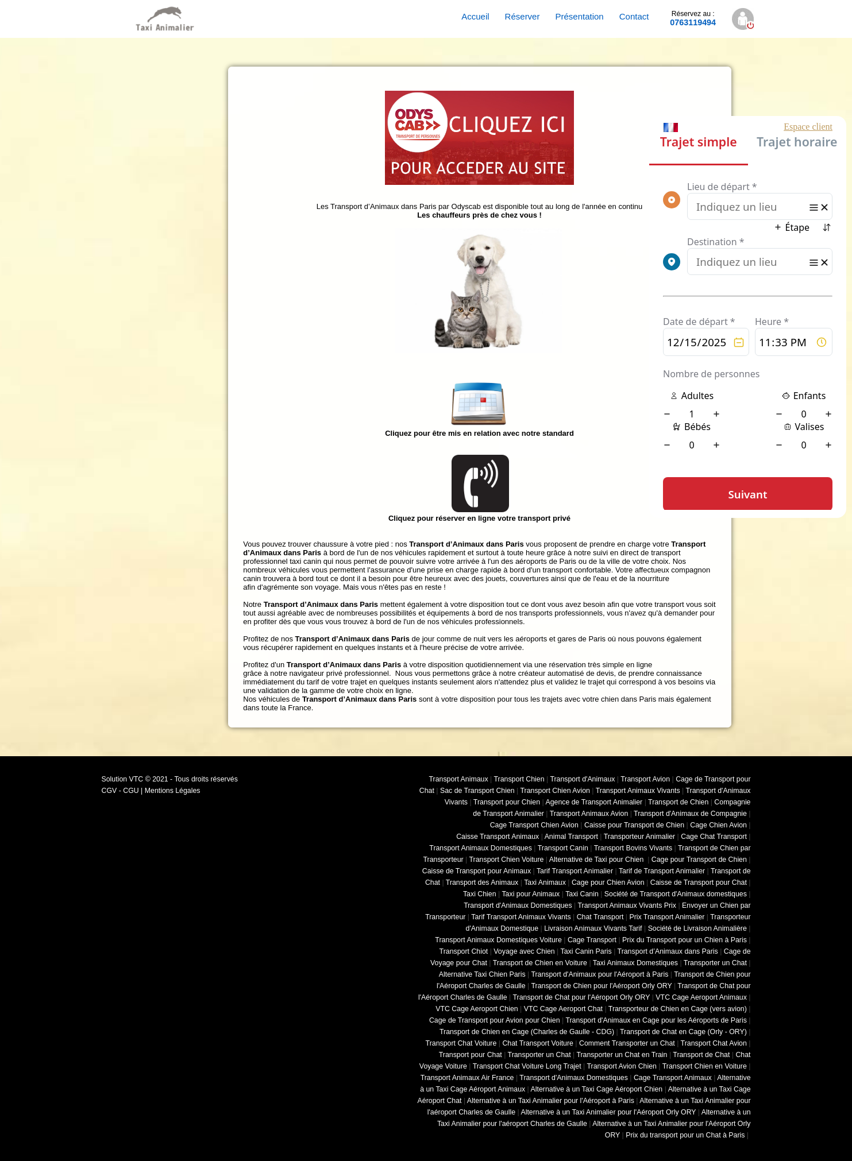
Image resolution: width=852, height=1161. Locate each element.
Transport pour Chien (506, 802)
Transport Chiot (464, 951)
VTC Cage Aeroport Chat (563, 1009)
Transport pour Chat (470, 1055)
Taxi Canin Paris (586, 951)
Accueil (475, 16)
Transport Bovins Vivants (633, 848)
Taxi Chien (479, 894)
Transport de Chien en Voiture (540, 963)
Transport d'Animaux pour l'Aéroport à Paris (599, 974)
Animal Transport (571, 837)
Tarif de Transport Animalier (662, 871)
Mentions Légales (173, 791)
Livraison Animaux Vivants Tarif (593, 928)
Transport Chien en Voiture (704, 1066)
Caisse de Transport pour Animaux (476, 871)
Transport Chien (519, 779)
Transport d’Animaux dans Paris (668, 951)
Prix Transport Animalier (666, 917)
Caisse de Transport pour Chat (698, 883)
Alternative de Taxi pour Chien (597, 860)
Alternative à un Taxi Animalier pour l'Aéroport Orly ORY (608, 1112)
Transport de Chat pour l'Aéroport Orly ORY (581, 997)
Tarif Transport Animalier (575, 871)
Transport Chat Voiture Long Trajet (527, 1066)
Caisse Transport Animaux (497, 837)
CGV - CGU (120, 791)
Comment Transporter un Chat (627, 1043)
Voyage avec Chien (524, 951)
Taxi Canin (582, 894)
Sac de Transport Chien (477, 791)
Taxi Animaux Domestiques (635, 963)
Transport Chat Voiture (461, 1043)
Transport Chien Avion (554, 791)
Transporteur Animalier (639, 837)
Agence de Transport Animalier (593, 802)
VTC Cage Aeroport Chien (476, 1009)
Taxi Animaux (545, 883)
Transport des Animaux (482, 883)
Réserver (522, 16)
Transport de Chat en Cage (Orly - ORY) (683, 1032)
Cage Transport (592, 940)
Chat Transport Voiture (537, 1043)
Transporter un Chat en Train (621, 1055)
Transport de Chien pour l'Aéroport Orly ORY (601, 986)
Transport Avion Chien (621, 1066)
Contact (634, 16)
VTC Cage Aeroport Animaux (701, 997)
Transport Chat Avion (714, 1043)
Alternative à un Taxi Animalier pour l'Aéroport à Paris (550, 1101)
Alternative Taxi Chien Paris (482, 974)
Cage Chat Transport (714, 837)
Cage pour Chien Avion (608, 883)
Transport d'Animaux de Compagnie (690, 814)
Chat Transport (600, 917)
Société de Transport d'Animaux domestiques (675, 894)
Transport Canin (563, 848)
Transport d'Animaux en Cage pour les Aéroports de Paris (655, 1020)
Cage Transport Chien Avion (534, 825)
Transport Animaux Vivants (638, 791)
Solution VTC (123, 779)
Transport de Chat (701, 1055)
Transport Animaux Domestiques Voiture (498, 940)
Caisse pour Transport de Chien (634, 825)
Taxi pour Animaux (531, 894)
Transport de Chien (678, 802)
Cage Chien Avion (718, 825)
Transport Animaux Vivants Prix (627, 905)
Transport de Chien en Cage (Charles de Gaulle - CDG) (527, 1032)
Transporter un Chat (715, 963)
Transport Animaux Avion (589, 814)
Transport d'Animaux (582, 779)
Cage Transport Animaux (673, 1078)
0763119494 (693, 18)
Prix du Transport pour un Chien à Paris (684, 940)
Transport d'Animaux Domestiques (518, 905)
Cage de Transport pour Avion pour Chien (494, 1020)
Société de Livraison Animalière (697, 928)
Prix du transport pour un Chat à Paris (685, 1135)
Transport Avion (645, 779)
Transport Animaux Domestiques (480, 848)
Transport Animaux (458, 779)
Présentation (579, 16)
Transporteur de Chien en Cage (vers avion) (677, 1009)
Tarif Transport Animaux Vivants (520, 917)
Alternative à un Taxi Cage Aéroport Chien (597, 1089)
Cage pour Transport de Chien (699, 860)
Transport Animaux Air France (467, 1078)
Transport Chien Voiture (506, 860)
